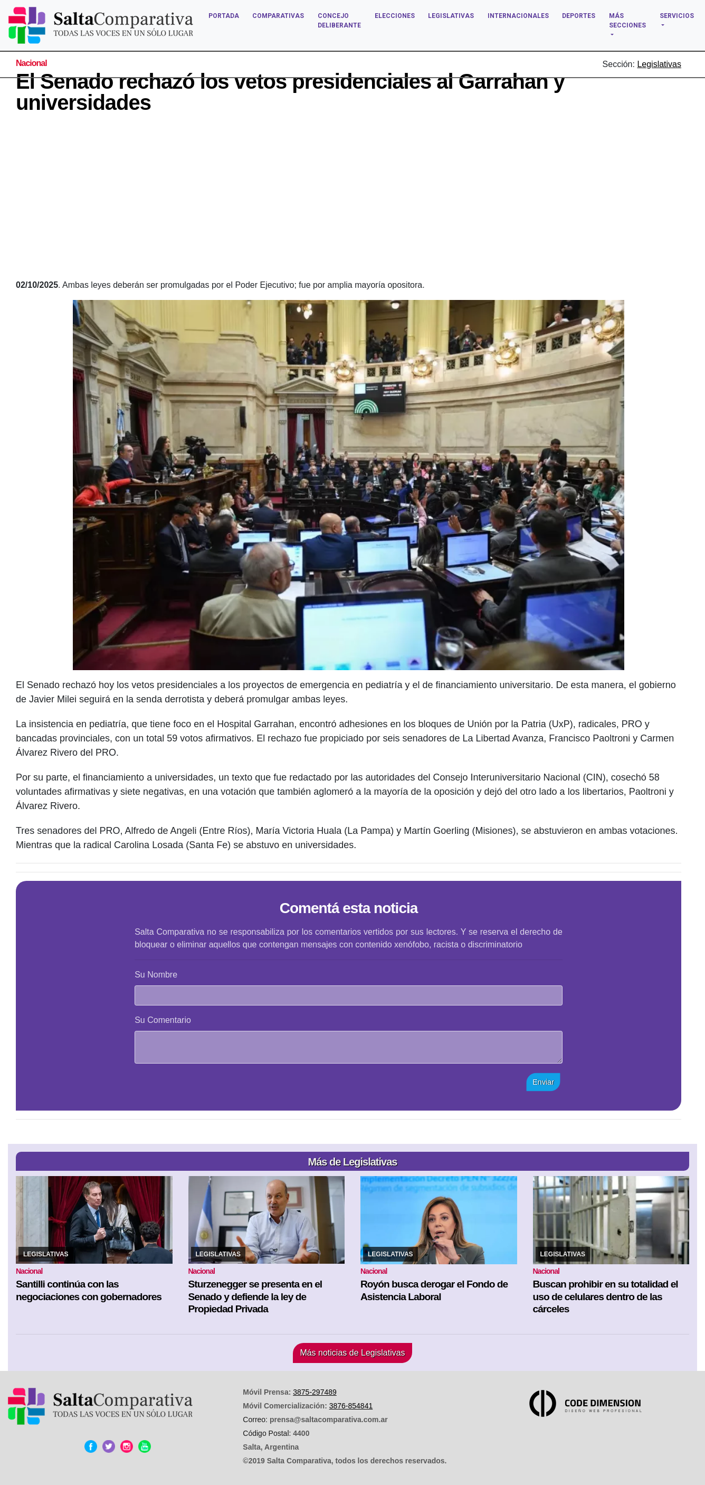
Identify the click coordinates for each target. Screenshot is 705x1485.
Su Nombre (156, 974)
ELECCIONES (395, 16)
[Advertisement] (348, 200)
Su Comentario (163, 1020)
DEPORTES (578, 16)
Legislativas (659, 64)
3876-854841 (351, 1406)
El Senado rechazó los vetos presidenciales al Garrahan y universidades (290, 92)
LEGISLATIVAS (451, 16)
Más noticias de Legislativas (352, 1352)
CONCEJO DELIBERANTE (339, 20)
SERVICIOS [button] (677, 16)
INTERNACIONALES (518, 16)
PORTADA (223, 16)
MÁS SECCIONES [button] (627, 20)
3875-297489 (315, 1392)
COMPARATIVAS (278, 16)
